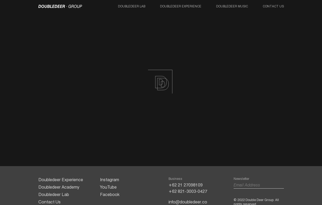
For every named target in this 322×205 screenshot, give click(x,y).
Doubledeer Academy (58, 187)
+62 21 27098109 (186, 185)
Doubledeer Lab (131, 6)
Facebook (110, 194)
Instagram (109, 179)
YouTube (108, 187)
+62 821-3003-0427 (188, 191)
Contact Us (273, 6)
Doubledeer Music (232, 6)
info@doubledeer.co (188, 201)
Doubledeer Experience (180, 6)
